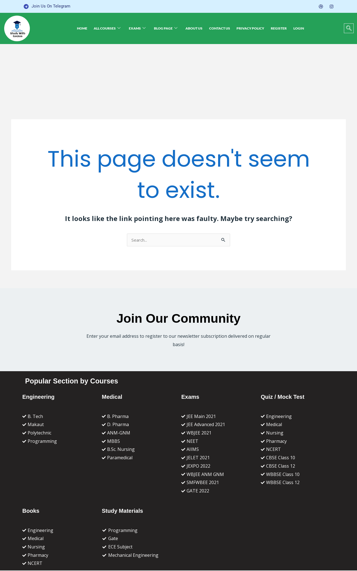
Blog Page (168, 28)
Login (289, 28)
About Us (194, 28)
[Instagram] (331, 6)
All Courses (115, 28)
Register (272, 28)
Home (92, 28)
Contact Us (217, 28)
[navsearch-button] (349, 28)
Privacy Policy (246, 28)
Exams (142, 28)
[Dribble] (320, 6)
